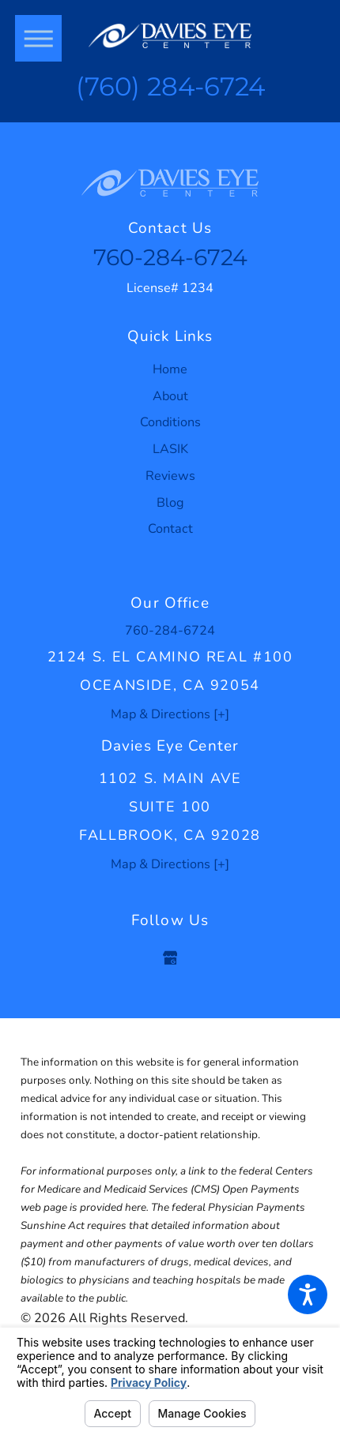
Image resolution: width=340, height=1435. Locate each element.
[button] (307, 1294)
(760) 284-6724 (170, 86)
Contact (170, 529)
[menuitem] (170, 370)
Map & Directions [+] (170, 714)
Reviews (170, 476)
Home (170, 369)
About (170, 396)
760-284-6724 (170, 257)
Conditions (170, 422)
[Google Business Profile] (170, 957)
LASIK (170, 449)
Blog (170, 502)
